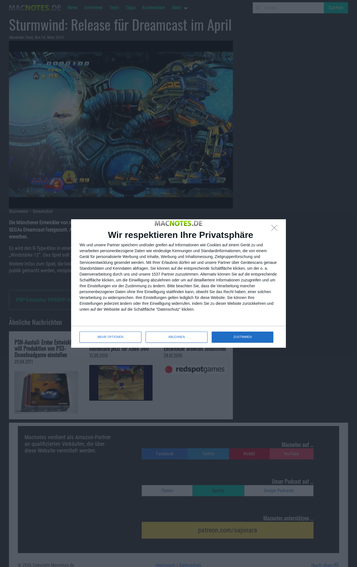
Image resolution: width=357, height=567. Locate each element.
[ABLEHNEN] (275, 229)
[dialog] (178, 283)
